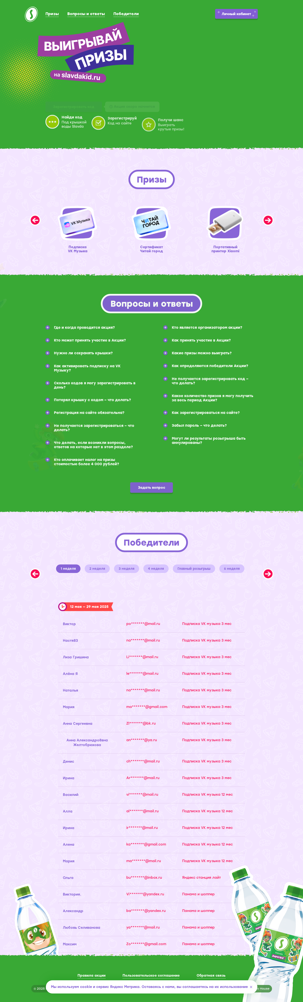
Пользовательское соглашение (151, 975)
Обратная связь (211, 975)
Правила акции (92, 975)
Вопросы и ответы (86, 13)
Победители (126, 13)
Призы (52, 13)
